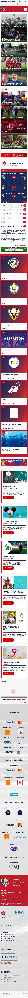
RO (23, 4)
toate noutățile (21, 151)
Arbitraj (4, 399)
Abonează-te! (8, 1)
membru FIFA (18, 916)
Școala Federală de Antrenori (10, 374)
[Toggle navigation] (25, 9)
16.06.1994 (24, 916)
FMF (3, 353)
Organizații (4, 328)
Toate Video (23, 702)
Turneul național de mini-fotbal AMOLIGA (13, 325)
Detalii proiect (8, 497)
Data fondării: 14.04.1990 (9, 930)
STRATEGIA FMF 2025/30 (8, 349)
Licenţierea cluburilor (7, 428)
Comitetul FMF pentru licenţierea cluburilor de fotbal (11, 425)
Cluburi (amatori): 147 (8, 934)
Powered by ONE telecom (22, 993)
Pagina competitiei (21, 245)
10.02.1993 (3, 917)
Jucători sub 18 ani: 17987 (9, 940)
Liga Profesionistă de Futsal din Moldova (13, 275)
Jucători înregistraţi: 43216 (9, 936)
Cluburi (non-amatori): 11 (9, 938)
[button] (4, 700)
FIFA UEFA (4, 453)
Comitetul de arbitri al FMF (8, 403)
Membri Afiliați (5, 278)
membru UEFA (4, 916)
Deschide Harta (8, 673)
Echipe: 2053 (6, 932)
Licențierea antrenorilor (8, 378)
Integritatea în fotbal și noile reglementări (10, 450)
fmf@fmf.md (7, 979)
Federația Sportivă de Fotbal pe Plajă (12, 300)
